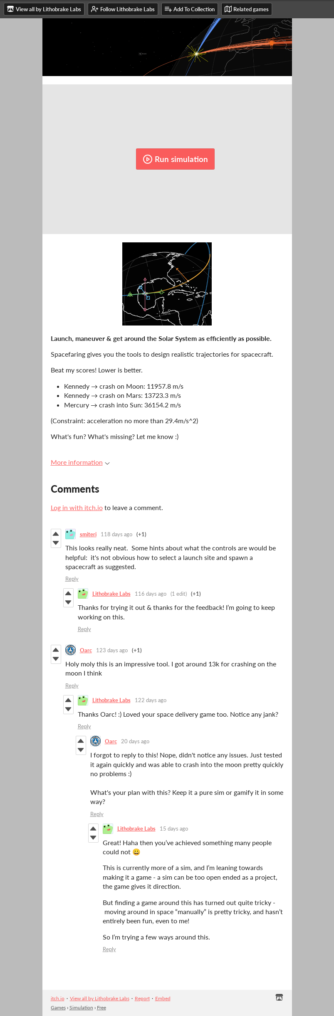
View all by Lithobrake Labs (99, 998)
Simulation (81, 1007)
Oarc (86, 650)
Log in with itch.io (77, 507)
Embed (163, 998)
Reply (72, 578)
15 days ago (174, 828)
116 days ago (150, 593)
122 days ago (150, 700)
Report (142, 998)
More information (80, 462)
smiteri (88, 534)
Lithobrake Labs (111, 593)
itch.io (57, 998)
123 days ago (112, 650)
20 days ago (135, 741)
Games (58, 1007)
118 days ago (116, 534)
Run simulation (175, 159)
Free (101, 1007)
